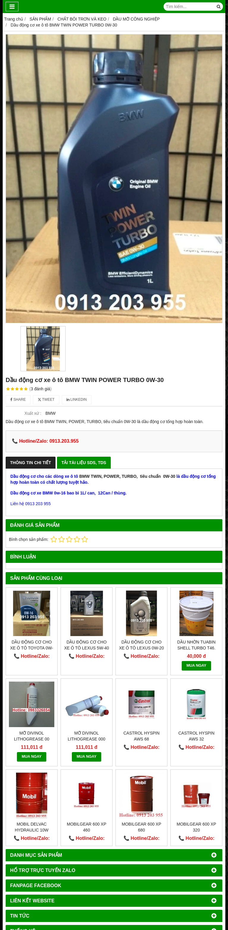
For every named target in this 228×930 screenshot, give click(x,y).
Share (18, 399)
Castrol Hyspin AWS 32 (196, 736)
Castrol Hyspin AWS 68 (142, 736)
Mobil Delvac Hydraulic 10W (32, 827)
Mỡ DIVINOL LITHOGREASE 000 (86, 736)
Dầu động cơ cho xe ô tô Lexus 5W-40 (86, 645)
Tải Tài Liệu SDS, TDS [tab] (83, 462)
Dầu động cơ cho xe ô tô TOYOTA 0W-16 (31, 648)
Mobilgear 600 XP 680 (141, 827)
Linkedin (76, 399)
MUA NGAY (196, 665)
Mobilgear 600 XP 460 (86, 827)
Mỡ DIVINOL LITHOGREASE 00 (31, 736)
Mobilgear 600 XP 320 (196, 827)
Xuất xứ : (32, 413)
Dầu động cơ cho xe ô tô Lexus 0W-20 (141, 645)
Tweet (46, 399)
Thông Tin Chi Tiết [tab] (30, 462)
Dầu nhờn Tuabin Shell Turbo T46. (196, 645)
